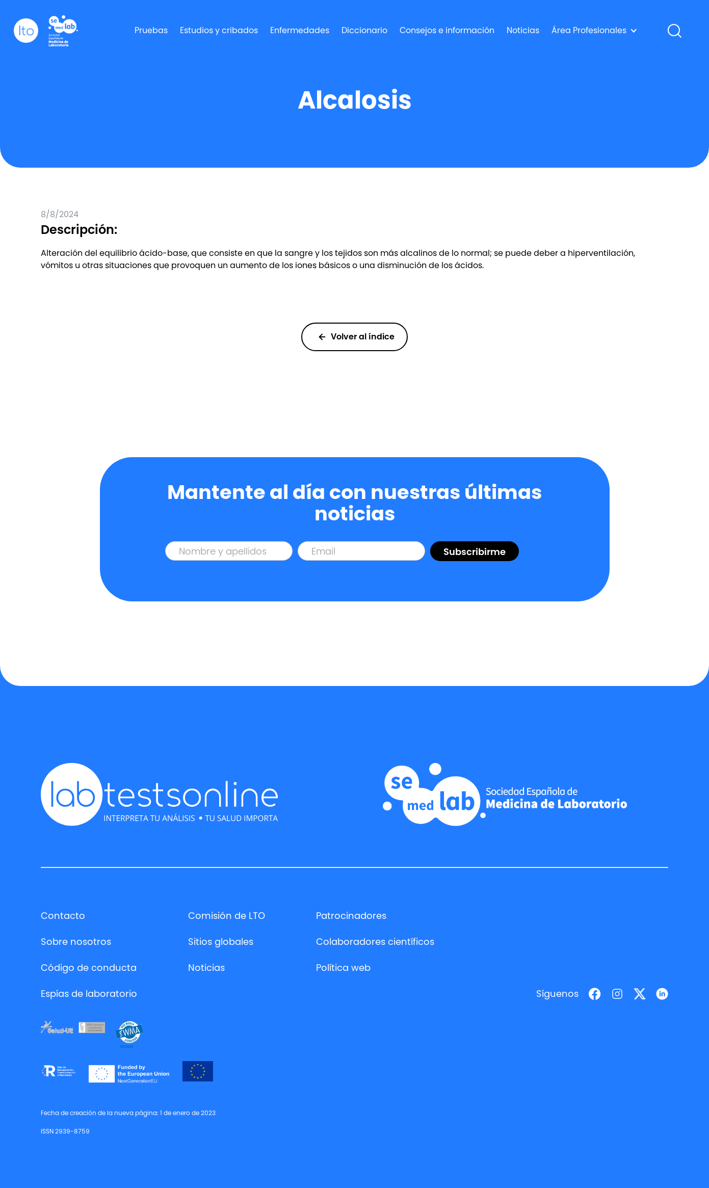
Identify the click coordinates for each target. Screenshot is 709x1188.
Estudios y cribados (219, 30)
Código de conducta (89, 967)
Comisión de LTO (226, 915)
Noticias (523, 30)
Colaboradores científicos (375, 941)
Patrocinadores (351, 915)
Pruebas (151, 30)
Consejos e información (447, 30)
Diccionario (364, 30)
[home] (26, 30)
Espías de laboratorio (89, 993)
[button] (595, 30)
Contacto (63, 915)
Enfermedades (299, 30)
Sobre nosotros (76, 941)
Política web (343, 967)
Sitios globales (220, 941)
